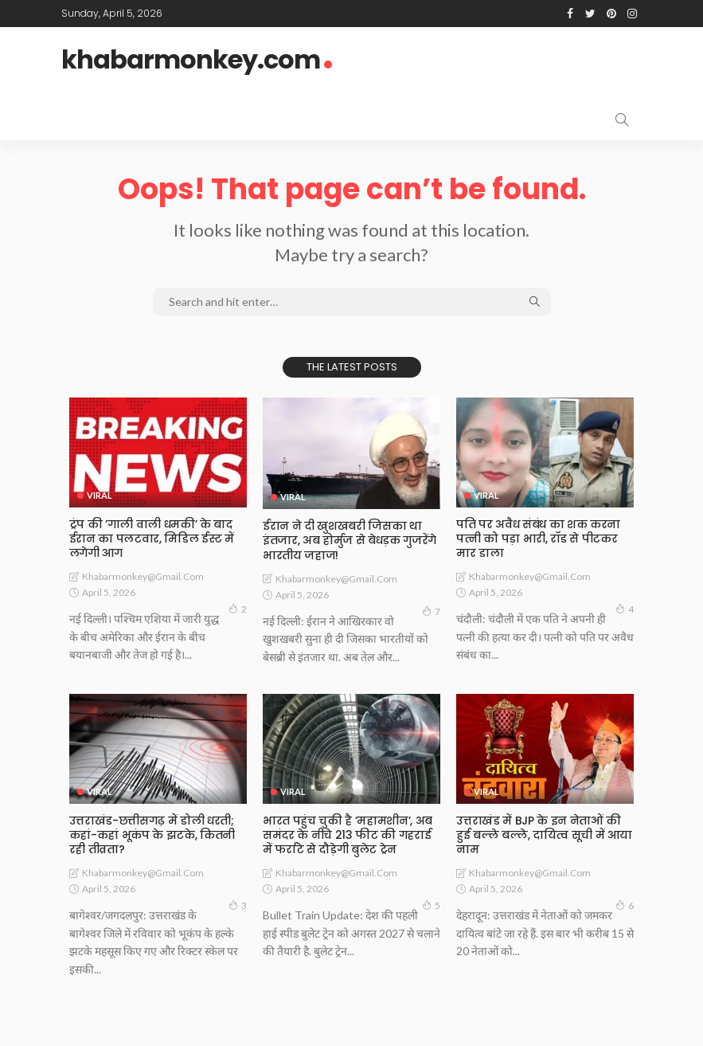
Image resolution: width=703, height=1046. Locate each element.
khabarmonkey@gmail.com (143, 576)
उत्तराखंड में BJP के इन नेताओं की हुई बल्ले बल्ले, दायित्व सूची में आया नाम (543, 835)
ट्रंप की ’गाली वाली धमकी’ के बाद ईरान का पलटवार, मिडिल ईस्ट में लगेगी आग (151, 538)
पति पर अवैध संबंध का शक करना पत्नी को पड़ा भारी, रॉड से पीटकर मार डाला (537, 538)
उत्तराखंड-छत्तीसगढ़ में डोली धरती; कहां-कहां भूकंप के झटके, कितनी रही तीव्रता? (152, 835)
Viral (99, 495)
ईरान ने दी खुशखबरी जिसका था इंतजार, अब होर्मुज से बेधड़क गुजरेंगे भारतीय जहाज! (349, 540)
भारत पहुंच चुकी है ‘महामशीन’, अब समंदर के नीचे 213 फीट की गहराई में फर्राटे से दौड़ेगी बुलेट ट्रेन (347, 835)
